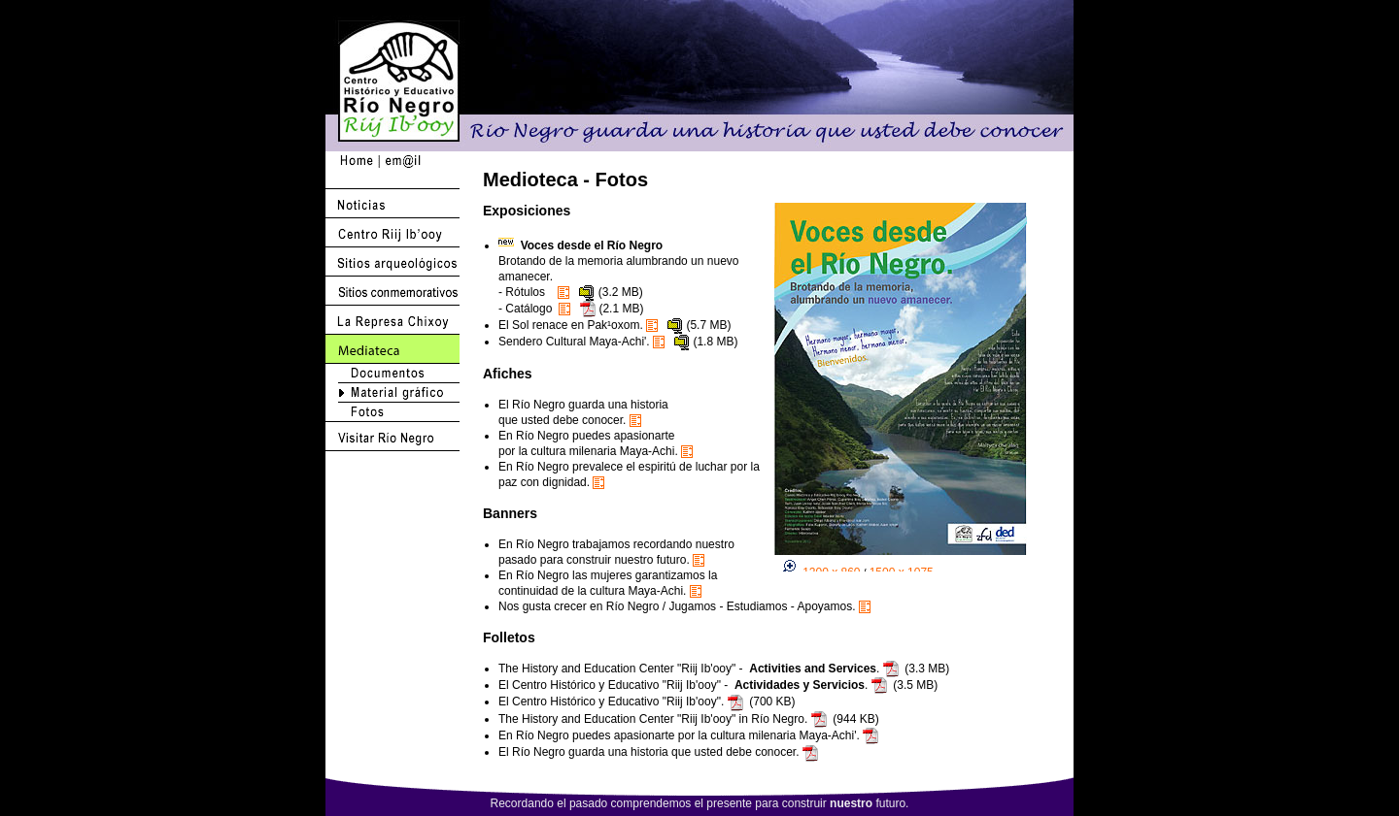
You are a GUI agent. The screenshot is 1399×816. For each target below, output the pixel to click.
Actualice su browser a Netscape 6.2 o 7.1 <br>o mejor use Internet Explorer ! (912, 387)
